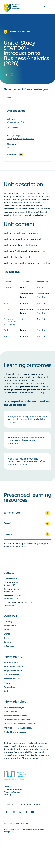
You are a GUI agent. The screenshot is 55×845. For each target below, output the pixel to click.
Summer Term (26, 294)
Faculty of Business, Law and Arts (20, 139)
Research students (12, 679)
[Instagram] (13, 812)
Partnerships (9, 687)
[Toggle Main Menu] (49, 5)
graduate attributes (29, 386)
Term (22, 287)
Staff (6, 691)
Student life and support (15, 732)
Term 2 (7, 523)
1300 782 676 (9, 605)
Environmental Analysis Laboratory (19, 724)
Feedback (8, 787)
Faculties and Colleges (14, 707)
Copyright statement (13, 789)
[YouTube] (32, 812)
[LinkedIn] (26, 812)
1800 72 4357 (9, 592)
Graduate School (11, 711)
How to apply (10, 626)
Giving (6, 638)
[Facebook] (7, 812)
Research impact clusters (15, 716)
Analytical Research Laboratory (18, 728)
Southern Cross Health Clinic (17, 720)
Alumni (7, 683)
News (6, 630)
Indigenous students (13, 671)
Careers (7, 642)
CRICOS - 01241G (29, 829)
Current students (11, 675)
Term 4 (8, 534)
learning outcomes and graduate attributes (25, 389)
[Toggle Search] (43, 5)
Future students (11, 662)
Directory (8, 622)
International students (14, 666)
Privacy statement (12, 792)
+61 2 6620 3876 (11, 598)
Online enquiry (10, 578)
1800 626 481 (9, 585)
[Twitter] (19, 812)
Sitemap (7, 794)
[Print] (12, 75)
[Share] (6, 75)
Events (7, 634)
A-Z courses (9, 646)
